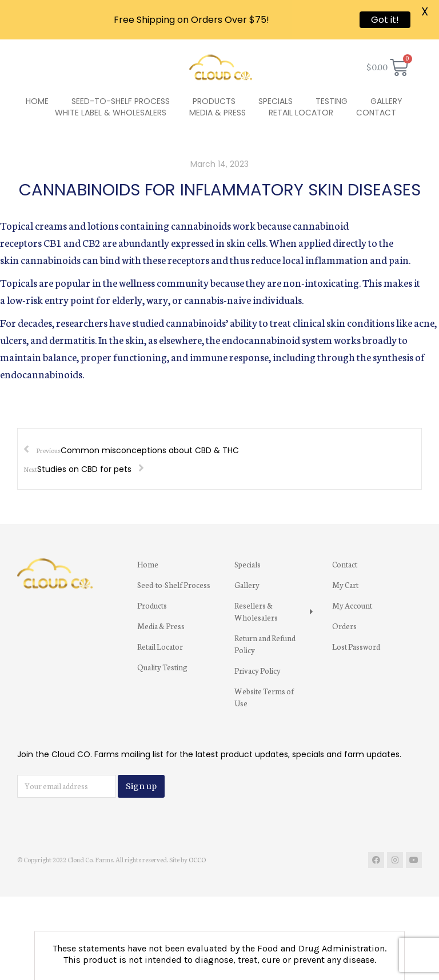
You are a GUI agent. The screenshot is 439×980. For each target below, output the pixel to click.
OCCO (197, 832)
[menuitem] (37, 73)
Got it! (385, 19)
